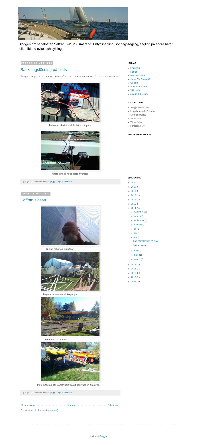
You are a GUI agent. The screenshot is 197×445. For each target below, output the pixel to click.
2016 (133, 199)
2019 (133, 187)
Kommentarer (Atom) (48, 410)
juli (135, 229)
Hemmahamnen (138, 75)
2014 (133, 208)
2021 (133, 182)
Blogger (103, 436)
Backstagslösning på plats (44, 69)
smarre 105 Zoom (139, 94)
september (139, 220)
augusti (137, 224)
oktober (137, 216)
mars (136, 255)
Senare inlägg (28, 405)
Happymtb (135, 68)
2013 (133, 264)
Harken (134, 72)
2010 (133, 277)
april (136, 250)
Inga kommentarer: (66, 181)
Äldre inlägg (113, 405)
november (139, 211)
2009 (133, 281)
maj (136, 237)
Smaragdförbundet (139, 86)
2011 (133, 273)
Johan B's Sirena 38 (140, 79)
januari (137, 259)
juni (136, 233)
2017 (133, 195)
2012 (133, 268)
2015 (133, 204)
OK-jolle (134, 83)
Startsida (71, 405)
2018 (133, 191)
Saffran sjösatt (33, 200)
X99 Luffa (135, 90)
